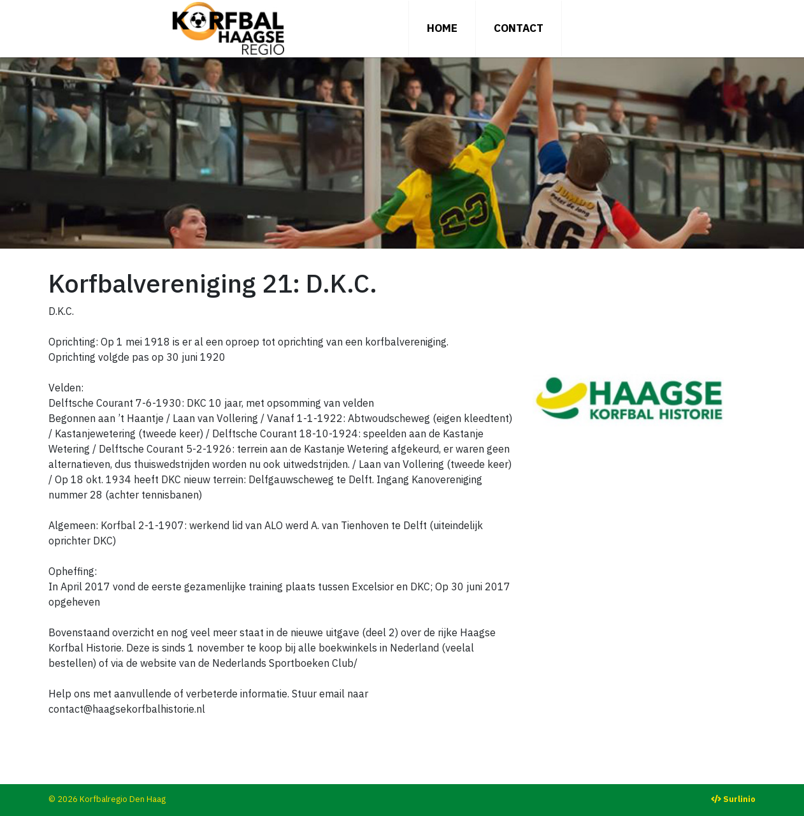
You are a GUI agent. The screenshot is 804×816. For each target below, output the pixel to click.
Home (442, 28)
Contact (518, 28)
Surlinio (739, 799)
